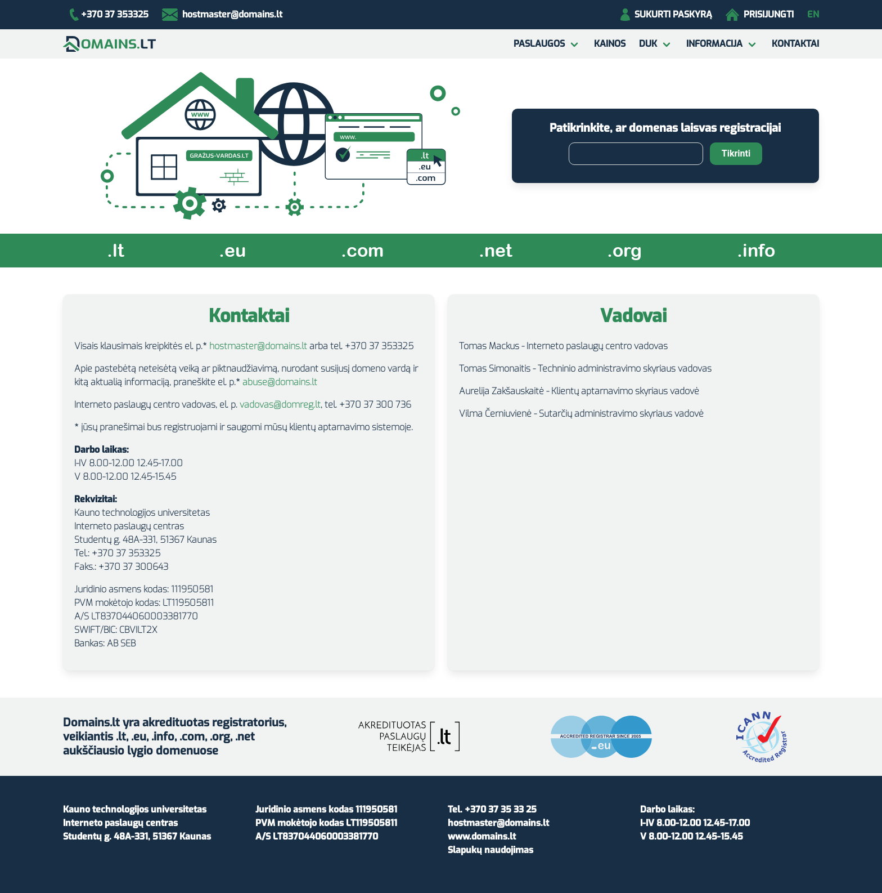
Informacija (714, 44)
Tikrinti (736, 153)
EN (813, 14)
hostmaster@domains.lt (258, 346)
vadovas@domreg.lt (280, 404)
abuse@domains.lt (279, 382)
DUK (648, 44)
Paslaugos (539, 44)
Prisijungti (760, 14)
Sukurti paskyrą (666, 14)
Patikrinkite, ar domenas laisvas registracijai (665, 128)
